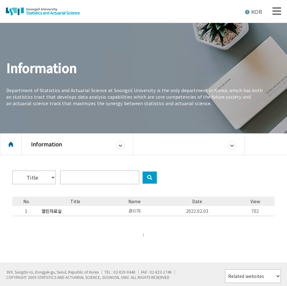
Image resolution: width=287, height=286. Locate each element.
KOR (253, 11)
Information (46, 144)
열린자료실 (52, 211)
